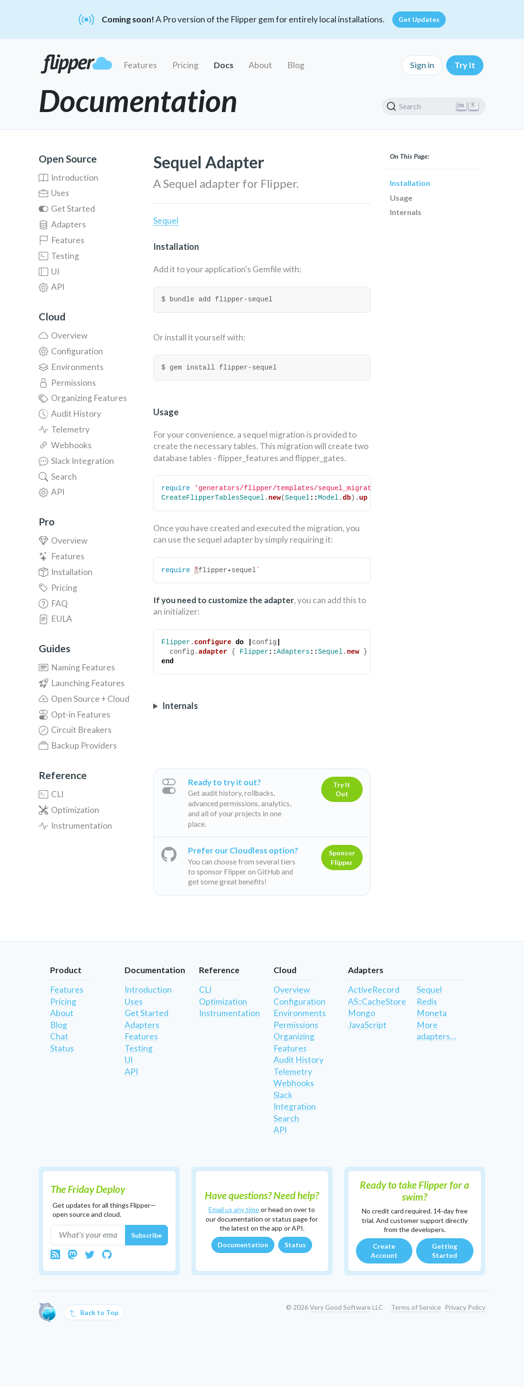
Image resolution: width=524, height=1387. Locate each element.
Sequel (165, 221)
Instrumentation (75, 826)
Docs (223, 65)
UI (49, 272)
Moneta (432, 1013)
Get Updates (419, 19)
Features (140, 65)
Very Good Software (340, 1307)
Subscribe (146, 1235)
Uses (54, 193)
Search (58, 477)
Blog (295, 65)
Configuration (71, 351)
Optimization (69, 810)
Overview (63, 335)
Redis (427, 1002)
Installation (66, 572)
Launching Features (82, 683)
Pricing (185, 65)
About (260, 65)
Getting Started (444, 1251)
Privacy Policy (465, 1307)
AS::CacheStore (377, 1002)
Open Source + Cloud (84, 699)
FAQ (53, 603)
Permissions (67, 383)
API (51, 287)
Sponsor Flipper (342, 857)
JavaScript (367, 1025)
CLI (51, 794)
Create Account (384, 1251)
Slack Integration (76, 461)
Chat (59, 1036)
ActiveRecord (373, 990)
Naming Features (77, 667)
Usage (401, 197)
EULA (55, 619)
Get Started (67, 209)
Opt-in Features (74, 714)
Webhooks (65, 445)
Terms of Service (416, 1307)
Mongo (361, 1013)
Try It (464, 65)
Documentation (243, 1245)
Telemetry (64, 429)
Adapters (62, 224)
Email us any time (234, 1209)
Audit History (70, 414)
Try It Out (341, 789)
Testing (59, 256)
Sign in (422, 65)
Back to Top (94, 1312)
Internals (405, 211)
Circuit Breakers (75, 730)
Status (62, 1048)
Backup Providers (78, 745)
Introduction (68, 178)
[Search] (433, 106)
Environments (71, 367)
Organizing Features (83, 398)
